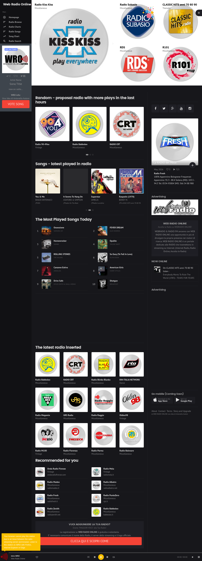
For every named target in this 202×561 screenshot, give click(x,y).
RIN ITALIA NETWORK (129, 379)
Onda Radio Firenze (56, 468)
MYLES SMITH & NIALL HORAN (65, 284)
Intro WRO (15, 556)
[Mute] (192, 557)
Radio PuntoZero (111, 495)
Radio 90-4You (42, 144)
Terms (169, 411)
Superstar (123, 196)
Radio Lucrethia (125, 203)
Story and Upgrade (182, 411)
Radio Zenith (53, 508)
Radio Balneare (126, 450)
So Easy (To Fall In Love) (121, 254)
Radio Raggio (98, 415)
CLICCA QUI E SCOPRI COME (89, 541)
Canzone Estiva (61, 267)
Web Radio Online (18, 559)
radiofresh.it (52, 501)
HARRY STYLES (115, 271)
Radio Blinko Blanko (101, 379)
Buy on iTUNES (11, 49)
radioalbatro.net (110, 488)
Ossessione (59, 227)
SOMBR (56, 244)
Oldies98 (123, 415)
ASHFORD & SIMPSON (101, 200)
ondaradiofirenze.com (56, 474)
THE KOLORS (58, 257)
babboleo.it (108, 514)
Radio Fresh (52, 495)
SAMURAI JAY (58, 231)
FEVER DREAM (117, 227)
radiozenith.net (53, 514)
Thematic (167, 8)
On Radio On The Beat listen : (177, 267)
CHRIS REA (40, 200)
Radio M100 (41, 450)
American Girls (117, 267)
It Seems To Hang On (101, 196)
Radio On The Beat (98, 203)
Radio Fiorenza (70, 450)
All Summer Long (44, 196)
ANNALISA (57, 271)
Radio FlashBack (42, 203)
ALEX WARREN (115, 231)
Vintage (38, 147)
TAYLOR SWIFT (115, 244)
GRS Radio (68, 415)
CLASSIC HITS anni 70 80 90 (180, 4)
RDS (122, 47)
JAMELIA (122, 200)
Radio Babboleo (80, 144)
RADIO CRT (115, 144)
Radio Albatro (110, 482)
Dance (122, 383)
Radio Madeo (42, 4)
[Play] (101, 557)
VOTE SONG (16, 104)
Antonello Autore (182, 414)
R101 (166, 47)
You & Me (68, 196)
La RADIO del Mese (165, 162)
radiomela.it (109, 474)
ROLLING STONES (62, 254)
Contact (161, 411)
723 (176, 169)
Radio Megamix (42, 415)
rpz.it (106, 501)
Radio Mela (109, 468)
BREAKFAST (114, 284)
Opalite (113, 240)
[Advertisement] (89, 318)
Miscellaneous (41, 8)
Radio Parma (97, 450)
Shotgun (114, 280)
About (154, 411)
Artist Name (15, 80)
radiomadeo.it (53, 488)
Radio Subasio (128, 4)
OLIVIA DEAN (114, 257)
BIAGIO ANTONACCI (71, 200)
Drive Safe (58, 280)
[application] (101, 557)
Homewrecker (60, 240)
